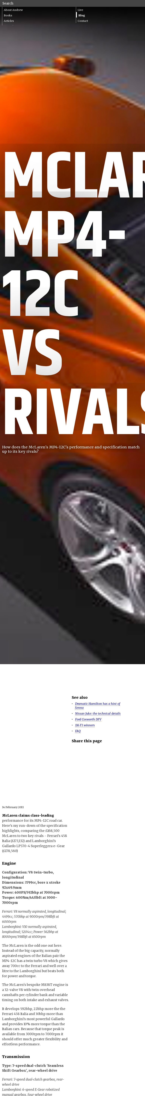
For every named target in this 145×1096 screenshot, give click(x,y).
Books (8, 15)
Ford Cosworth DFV (88, 719)
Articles (9, 21)
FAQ (78, 731)
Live (80, 10)
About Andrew (13, 10)
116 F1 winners (85, 725)
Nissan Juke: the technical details (98, 713)
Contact (83, 21)
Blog (81, 15)
